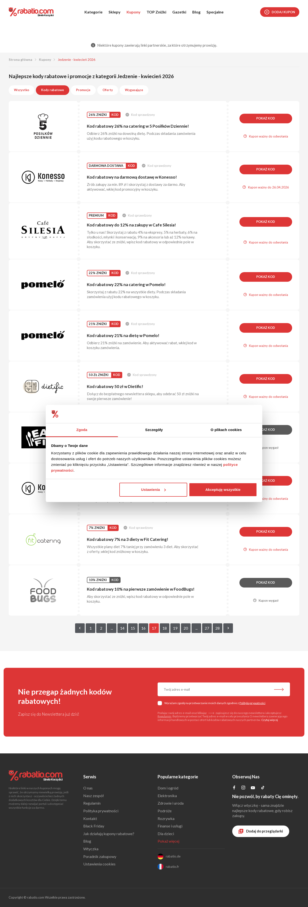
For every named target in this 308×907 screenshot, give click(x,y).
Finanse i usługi (170, 826)
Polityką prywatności (252, 703)
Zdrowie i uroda (171, 803)
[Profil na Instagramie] (243, 788)
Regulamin (164, 716)
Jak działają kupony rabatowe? (108, 833)
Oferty (108, 90)
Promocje (83, 90)
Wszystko (21, 90)
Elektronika (167, 795)
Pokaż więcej (168, 841)
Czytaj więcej (269, 720)
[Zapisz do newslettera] (279, 690)
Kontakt (90, 818)
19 (175, 628)
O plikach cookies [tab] (226, 430)
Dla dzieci (166, 833)
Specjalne (215, 12)
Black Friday (93, 826)
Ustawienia (153, 490)
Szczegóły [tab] (154, 430)
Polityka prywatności (100, 810)
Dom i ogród (168, 788)
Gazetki (179, 12)
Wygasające (134, 90)
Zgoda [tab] (81, 430)
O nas (88, 788)
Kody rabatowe (52, 90)
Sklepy (115, 12)
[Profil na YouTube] (253, 788)
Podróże (165, 810)
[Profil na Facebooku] (234, 788)
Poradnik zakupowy (99, 856)
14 (122, 628)
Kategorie (93, 12)
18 (164, 628)
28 (217, 628)
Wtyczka (90, 848)
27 (207, 628)
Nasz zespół (93, 795)
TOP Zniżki (156, 12)
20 (186, 628)
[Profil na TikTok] (262, 788)
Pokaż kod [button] (265, 118)
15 (133, 628)
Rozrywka (166, 818)
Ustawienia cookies (99, 864)
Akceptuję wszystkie (222, 490)
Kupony (134, 12)
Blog (196, 12)
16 (143, 628)
